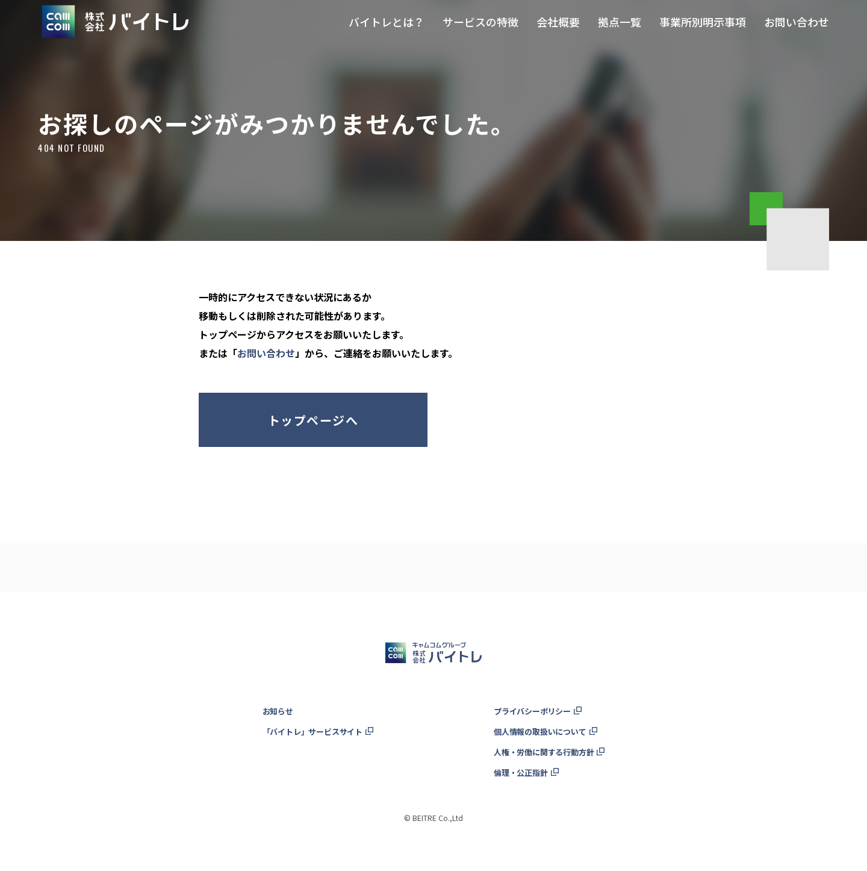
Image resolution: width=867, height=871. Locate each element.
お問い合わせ (266, 353)
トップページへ (313, 420)
